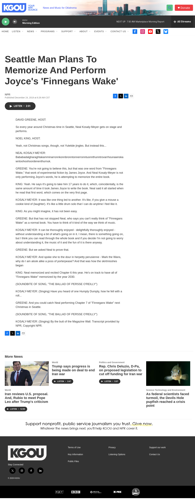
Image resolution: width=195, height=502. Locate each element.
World (8, 394)
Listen (16, 32)
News (30, 32)
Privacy (112, 451)
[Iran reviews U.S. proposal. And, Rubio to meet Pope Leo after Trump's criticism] (27, 377)
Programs (48, 32)
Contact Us (118, 32)
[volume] (14, 22)
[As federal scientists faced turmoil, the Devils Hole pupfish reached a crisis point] (168, 377)
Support (67, 32)
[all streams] (182, 22)
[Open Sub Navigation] (22, 32)
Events (99, 32)
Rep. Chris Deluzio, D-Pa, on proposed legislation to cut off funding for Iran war (120, 374)
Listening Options (116, 458)
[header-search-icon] (170, 8)
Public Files (73, 465)
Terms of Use (74, 451)
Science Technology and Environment (165, 394)
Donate (185, 8)
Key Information (75, 458)
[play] (5, 22)
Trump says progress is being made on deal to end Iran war (73, 374)
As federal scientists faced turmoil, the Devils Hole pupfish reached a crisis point (167, 403)
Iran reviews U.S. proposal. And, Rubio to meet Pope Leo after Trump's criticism (26, 402)
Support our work (157, 451)
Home (5, 32)
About (83, 32)
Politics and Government (112, 366)
